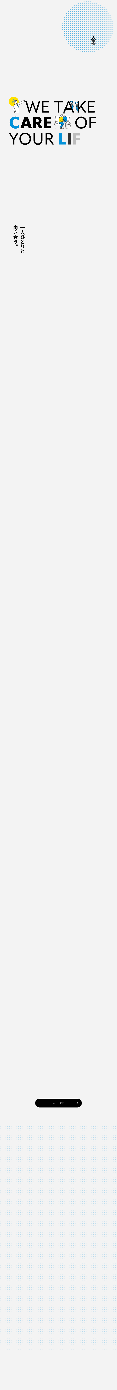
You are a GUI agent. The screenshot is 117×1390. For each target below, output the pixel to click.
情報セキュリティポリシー (76, 1379)
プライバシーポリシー (99, 1379)
